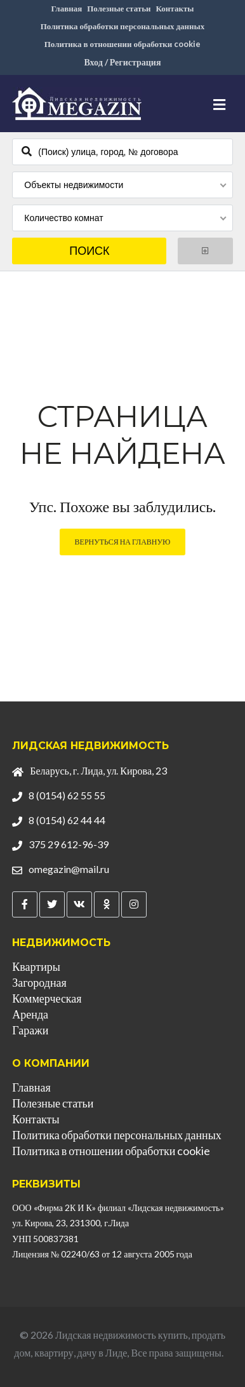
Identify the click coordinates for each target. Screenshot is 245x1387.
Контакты (175, 8)
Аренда (30, 1014)
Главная (67, 8)
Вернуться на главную (123, 541)
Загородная (39, 982)
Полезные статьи (118, 8)
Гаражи (30, 1030)
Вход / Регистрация (122, 62)
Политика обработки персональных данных (123, 26)
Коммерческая (46, 998)
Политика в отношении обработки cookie (122, 44)
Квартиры (36, 966)
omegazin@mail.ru (69, 869)
